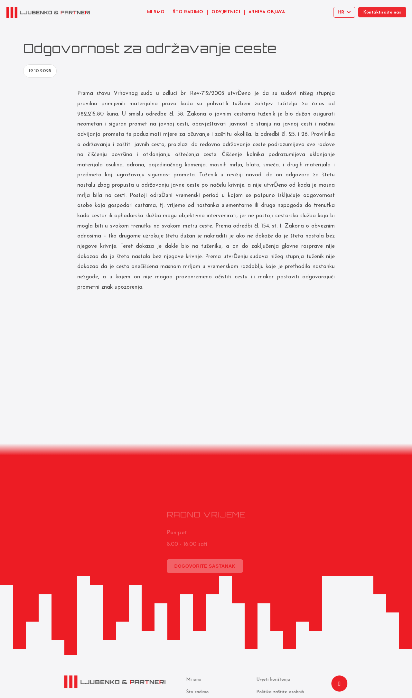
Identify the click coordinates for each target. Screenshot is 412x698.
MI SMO (156, 12)
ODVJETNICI (225, 12)
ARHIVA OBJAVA (266, 12)
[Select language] (345, 12)
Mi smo (193, 679)
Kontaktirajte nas (384, 12)
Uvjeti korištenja (272, 679)
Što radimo (196, 692)
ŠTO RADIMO (188, 12)
